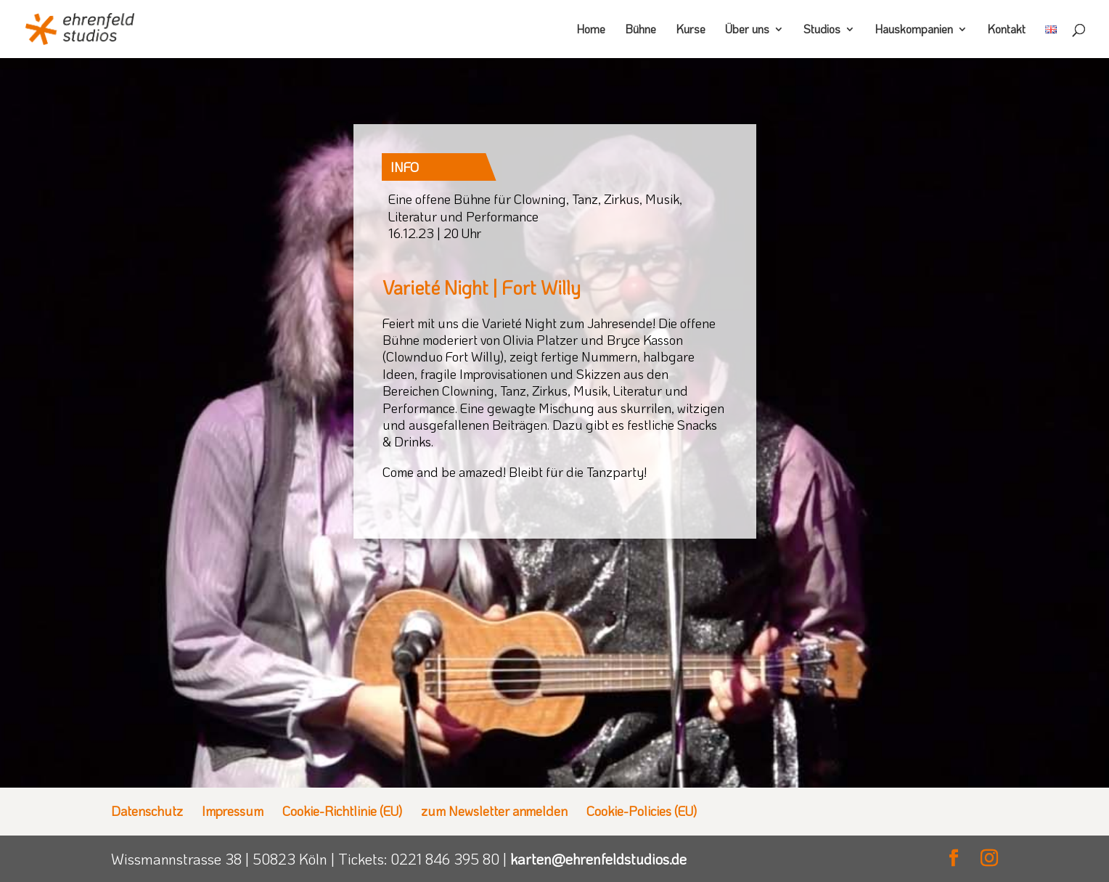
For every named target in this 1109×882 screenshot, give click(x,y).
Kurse (690, 30)
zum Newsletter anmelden (494, 811)
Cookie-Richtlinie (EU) (342, 811)
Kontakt (1006, 30)
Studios (821, 30)
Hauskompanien (914, 30)
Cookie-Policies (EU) (641, 811)
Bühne (640, 30)
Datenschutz (147, 811)
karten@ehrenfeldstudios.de (598, 858)
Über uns (747, 30)
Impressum (232, 811)
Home (590, 30)
